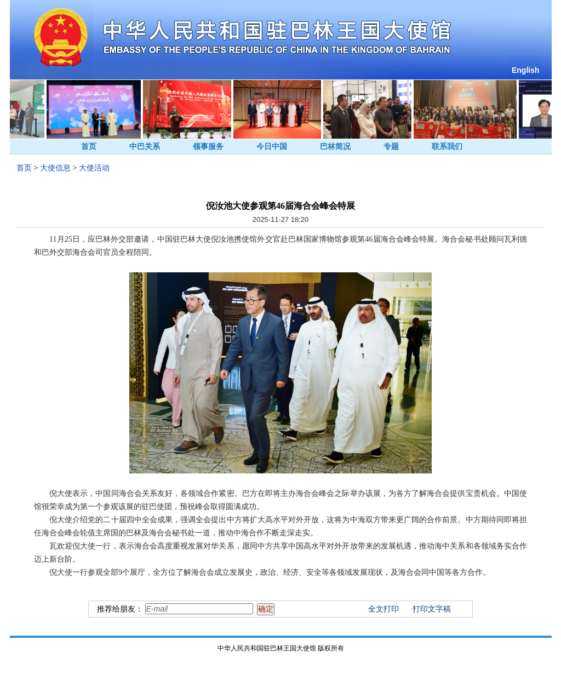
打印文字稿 (432, 609)
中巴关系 (144, 146)
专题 (391, 146)
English (526, 70)
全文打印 (383, 609)
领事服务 (208, 146)
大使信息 (55, 168)
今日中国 (271, 146)
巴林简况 (335, 146)
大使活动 (94, 168)
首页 (88, 146)
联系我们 (447, 146)
